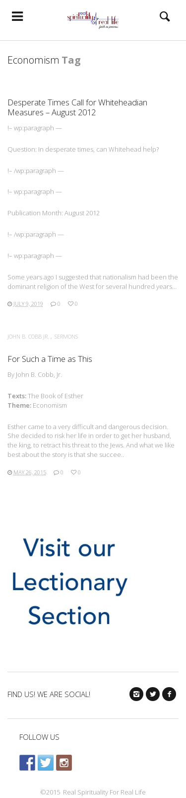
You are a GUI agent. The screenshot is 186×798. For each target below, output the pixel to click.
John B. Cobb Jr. (28, 336)
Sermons (66, 336)
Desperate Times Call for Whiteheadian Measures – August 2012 (77, 107)
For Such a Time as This (49, 358)
